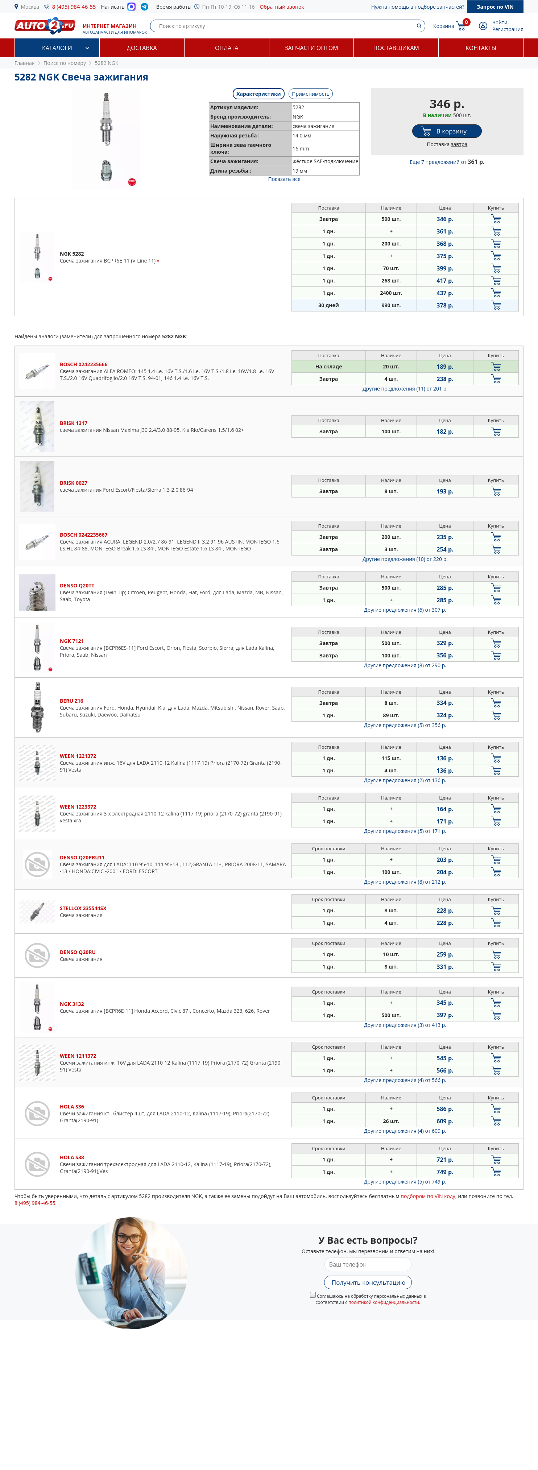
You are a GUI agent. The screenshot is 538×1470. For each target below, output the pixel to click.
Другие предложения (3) (405, 1024)
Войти (500, 22)
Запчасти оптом (311, 48)
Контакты (480, 48)
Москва (30, 6)
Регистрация (507, 29)
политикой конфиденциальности (383, 1302)
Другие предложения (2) (405, 780)
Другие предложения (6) (405, 609)
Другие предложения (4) (405, 1080)
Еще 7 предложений (447, 161)
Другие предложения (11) (405, 388)
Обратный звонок (282, 6)
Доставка (142, 48)
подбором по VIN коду (428, 1196)
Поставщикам (396, 48)
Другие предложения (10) (405, 559)
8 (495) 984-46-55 (74, 6)
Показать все (284, 179)
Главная (25, 62)
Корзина (443, 25)
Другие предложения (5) (405, 725)
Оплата (226, 48)
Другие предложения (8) (405, 665)
